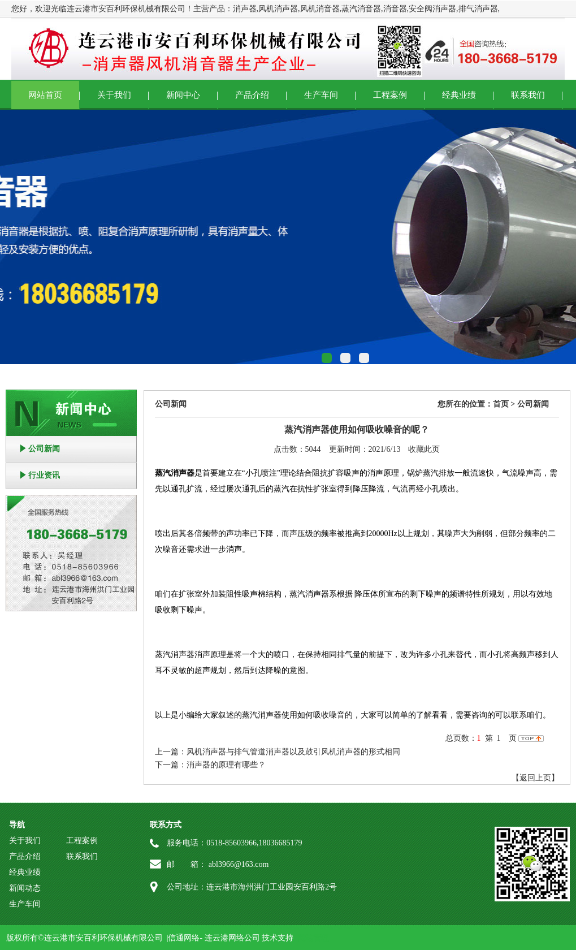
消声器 (245, 9)
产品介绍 (252, 95)
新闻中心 (183, 95)
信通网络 (184, 938)
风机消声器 (278, 9)
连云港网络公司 (232, 938)
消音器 (395, 9)
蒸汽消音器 (361, 9)
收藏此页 (424, 449)
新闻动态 (25, 888)
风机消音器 (320, 9)
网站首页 (45, 95)
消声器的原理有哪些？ (226, 765)
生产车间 (321, 95)
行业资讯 (44, 475)
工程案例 (390, 95)
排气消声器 (478, 9)
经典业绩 (459, 95)
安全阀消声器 (432, 9)
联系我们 (528, 95)
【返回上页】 (535, 778)
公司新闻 (44, 448)
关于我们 (114, 95)
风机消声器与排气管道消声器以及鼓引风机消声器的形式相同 (293, 752)
